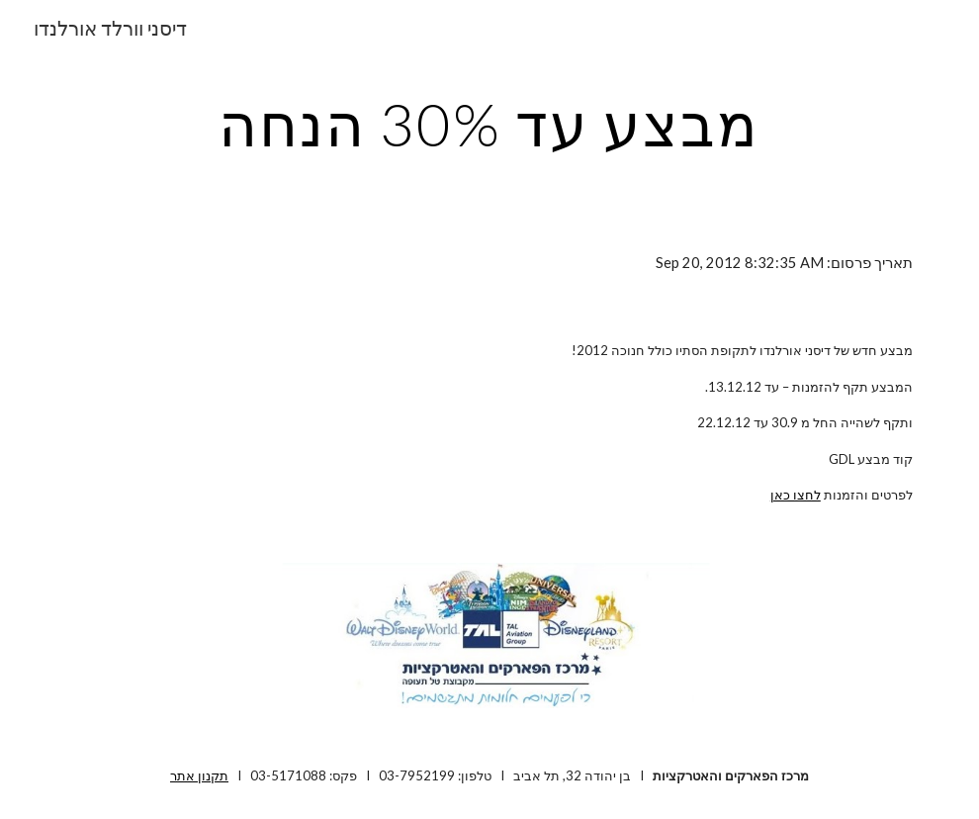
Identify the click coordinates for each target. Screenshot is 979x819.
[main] (489, 123)
